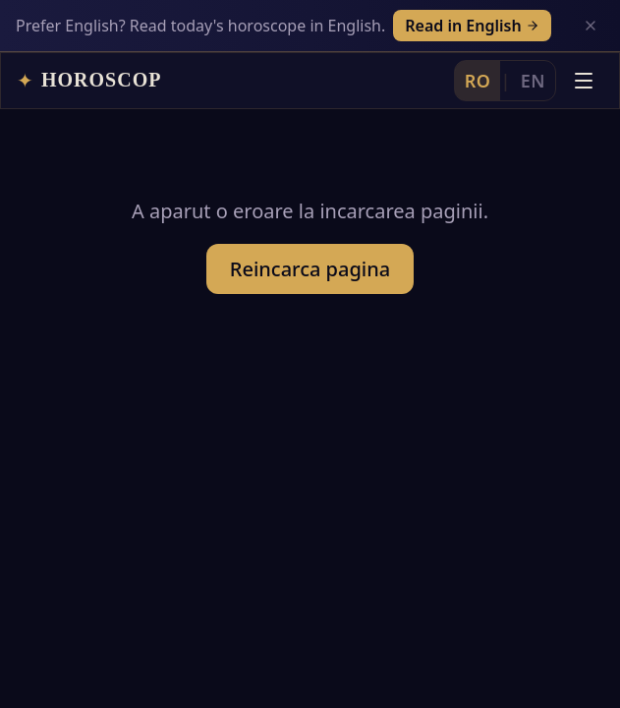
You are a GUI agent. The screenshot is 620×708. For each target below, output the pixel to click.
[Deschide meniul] (583, 80)
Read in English (471, 25)
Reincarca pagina (310, 269)
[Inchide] (590, 25)
